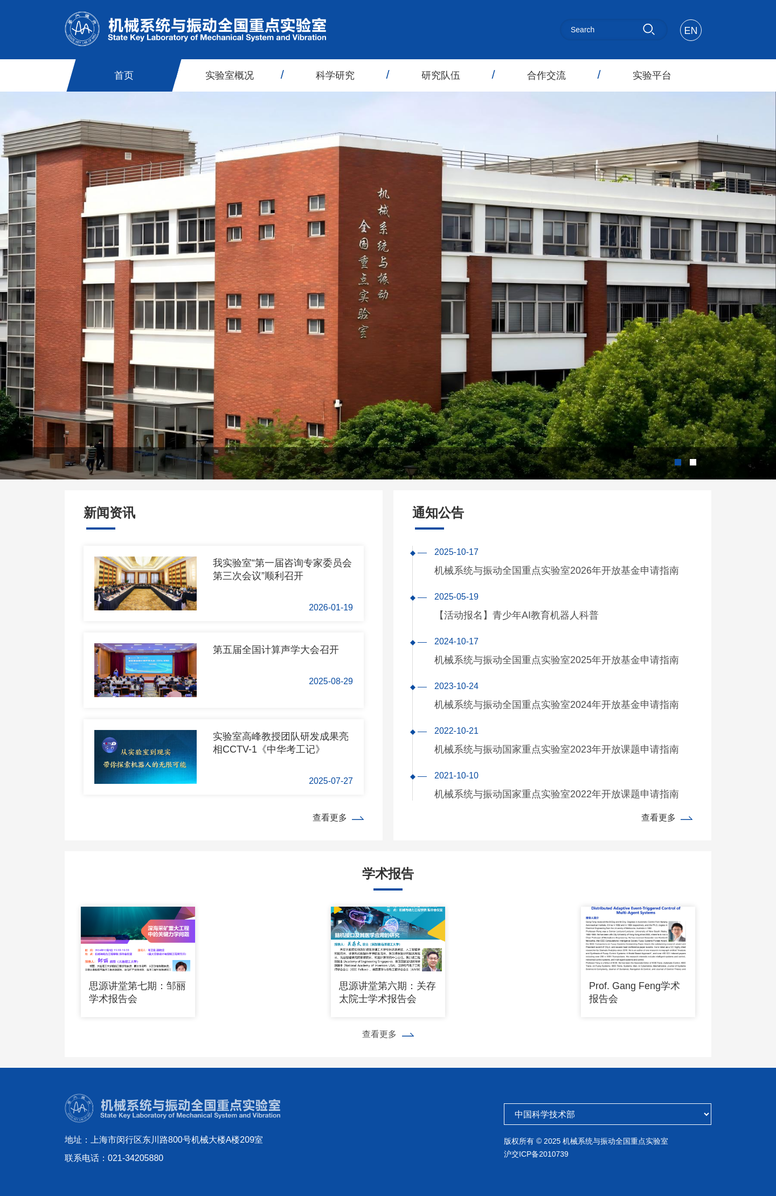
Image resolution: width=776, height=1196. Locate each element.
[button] (678, 462)
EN (690, 30)
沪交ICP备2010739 (536, 1154)
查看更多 (338, 817)
